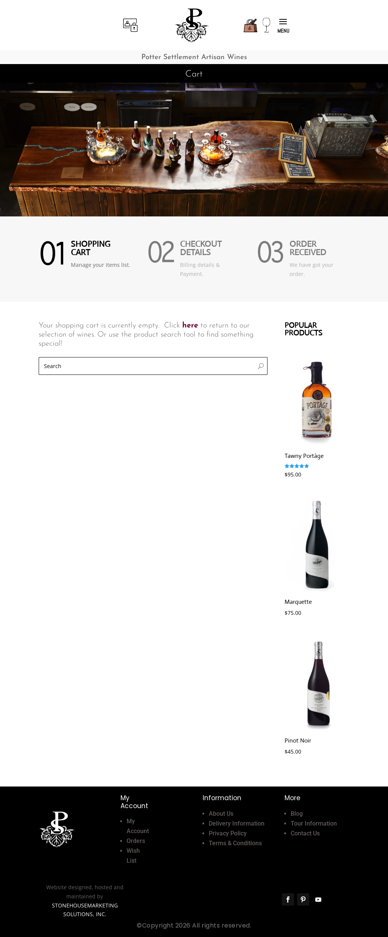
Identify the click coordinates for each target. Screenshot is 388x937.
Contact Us (305, 833)
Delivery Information (236, 823)
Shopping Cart (90, 248)
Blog (297, 813)
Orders (136, 841)
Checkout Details (201, 248)
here (190, 325)
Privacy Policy (228, 833)
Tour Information (314, 823)
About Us (221, 813)
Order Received (307, 248)
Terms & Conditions (235, 843)
